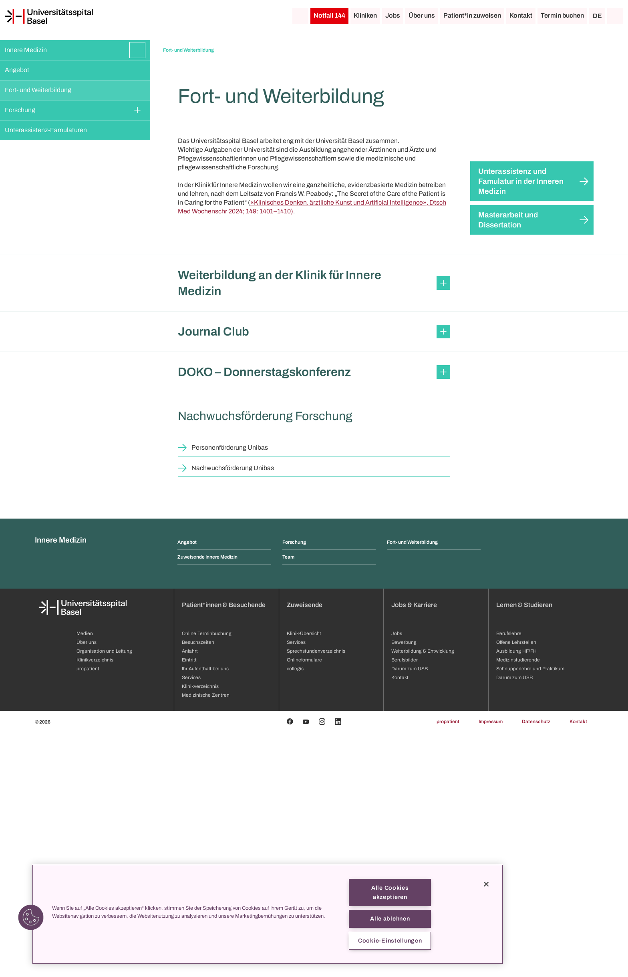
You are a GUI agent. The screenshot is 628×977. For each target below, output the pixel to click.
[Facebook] (290, 966)
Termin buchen (562, 15)
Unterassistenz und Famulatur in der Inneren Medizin (521, 426)
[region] (267, 914)
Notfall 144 (329, 15)
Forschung (20, 110)
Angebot (17, 69)
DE (597, 15)
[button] (314, 528)
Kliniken (365, 15)
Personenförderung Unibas (229, 692)
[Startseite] (49, 16)
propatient (448, 966)
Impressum (491, 966)
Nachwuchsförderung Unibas (232, 712)
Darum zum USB (514, 922)
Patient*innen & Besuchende (224, 849)
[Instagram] (322, 966)
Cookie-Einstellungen (390, 940)
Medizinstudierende (518, 904)
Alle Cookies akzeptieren (390, 892)
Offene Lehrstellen (516, 887)
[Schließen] (486, 884)
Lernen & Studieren (524, 849)
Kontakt (520, 15)
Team (288, 801)
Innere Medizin (26, 49)
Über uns (422, 15)
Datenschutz (536, 966)
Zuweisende (304, 849)
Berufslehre (508, 878)
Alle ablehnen (390, 918)
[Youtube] (306, 966)
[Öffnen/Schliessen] (137, 50)
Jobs (392, 15)
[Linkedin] (338, 966)
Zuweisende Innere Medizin (207, 801)
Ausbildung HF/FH (516, 896)
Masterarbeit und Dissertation (508, 464)
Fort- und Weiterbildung (38, 89)
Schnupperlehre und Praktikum (530, 913)
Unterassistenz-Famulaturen (46, 130)
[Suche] (615, 16)
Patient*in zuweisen (472, 15)
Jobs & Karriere (414, 849)
